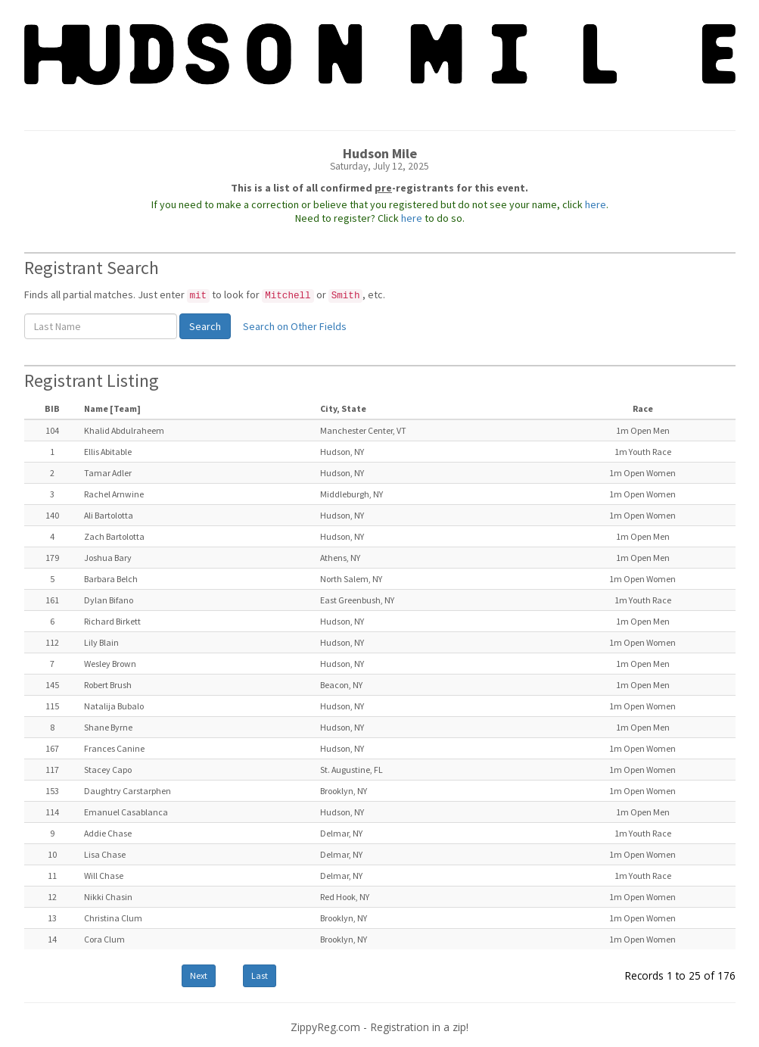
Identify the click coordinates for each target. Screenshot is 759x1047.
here (595, 204)
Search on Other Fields (295, 326)
